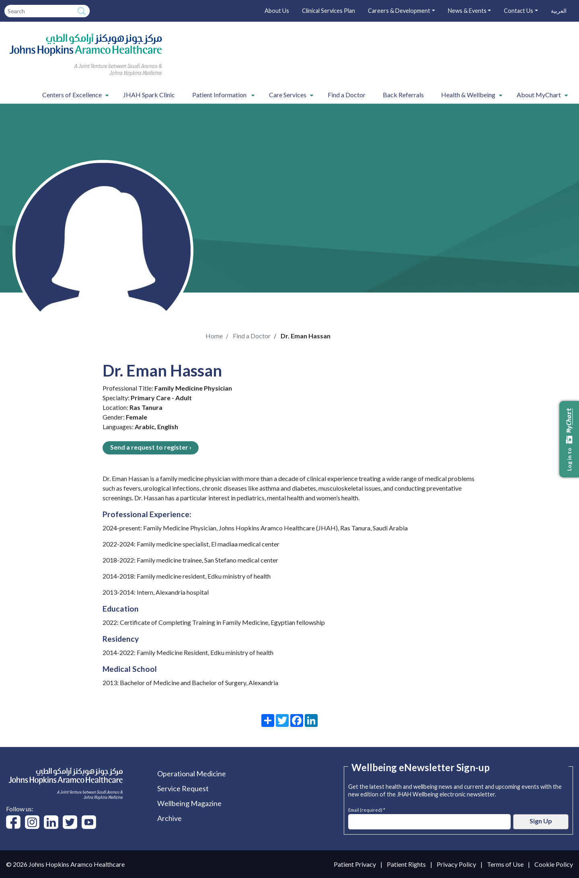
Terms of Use (505, 864)
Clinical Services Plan (328, 10)
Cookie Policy (553, 864)
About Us (277, 10)
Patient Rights (406, 864)
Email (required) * (366, 809)
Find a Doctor (346, 94)
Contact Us (518, 10)
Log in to (569, 439)
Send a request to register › (150, 447)
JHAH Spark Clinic (149, 94)
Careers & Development (399, 10)
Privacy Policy (456, 864)
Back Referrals (403, 94)
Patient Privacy (355, 864)
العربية (559, 10)
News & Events (467, 10)
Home (214, 336)
